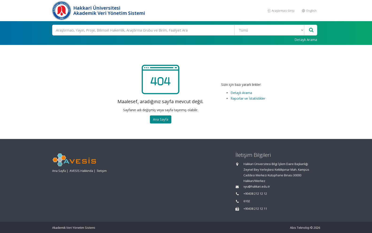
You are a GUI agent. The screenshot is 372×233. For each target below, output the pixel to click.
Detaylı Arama (305, 39)
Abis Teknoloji (299, 228)
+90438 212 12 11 (255, 209)
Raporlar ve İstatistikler (248, 98)
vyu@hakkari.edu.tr (256, 187)
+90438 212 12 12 (255, 194)
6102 (246, 201)
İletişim (102, 171)
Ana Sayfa (160, 119)
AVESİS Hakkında (81, 171)
